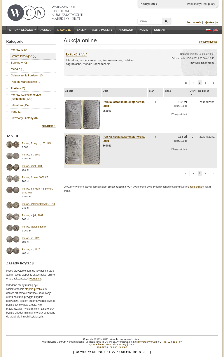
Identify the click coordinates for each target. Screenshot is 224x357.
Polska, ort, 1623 (31, 249)
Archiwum (125, 29)
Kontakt (160, 29)
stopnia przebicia (35, 289)
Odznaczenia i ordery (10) (27, 75)
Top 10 (12, 136)
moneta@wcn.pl (147, 341)
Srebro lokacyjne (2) (23, 56)
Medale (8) (17, 69)
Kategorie (14, 42)
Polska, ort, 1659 (31, 154)
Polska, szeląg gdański (34, 226)
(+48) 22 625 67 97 (171, 341)
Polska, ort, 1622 (31, 238)
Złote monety (102, 29)
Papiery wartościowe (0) (26, 81)
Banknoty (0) (19, 62)
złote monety (119, 344)
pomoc (113, 347)
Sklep (81, 29)
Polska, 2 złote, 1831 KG (35, 177)
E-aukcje (64, 29)
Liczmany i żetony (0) (24, 118)
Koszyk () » (149, 3)
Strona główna (22, 29)
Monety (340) (19, 49)
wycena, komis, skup (100, 344)
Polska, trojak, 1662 (32, 215)
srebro (131, 344)
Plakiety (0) (18, 88)
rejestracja (210, 22)
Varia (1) (16, 111)
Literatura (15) (20, 105)
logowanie (194, 22)
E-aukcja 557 (76, 54)
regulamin (35, 278)
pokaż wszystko (208, 41)
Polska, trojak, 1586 (32, 166)
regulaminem (197, 186)
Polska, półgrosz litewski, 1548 (38, 204)
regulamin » (49, 125)
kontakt (123, 347)
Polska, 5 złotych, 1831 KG (36, 143)
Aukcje (45, 29)
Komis (143, 29)
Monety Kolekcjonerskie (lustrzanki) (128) (26, 96)
